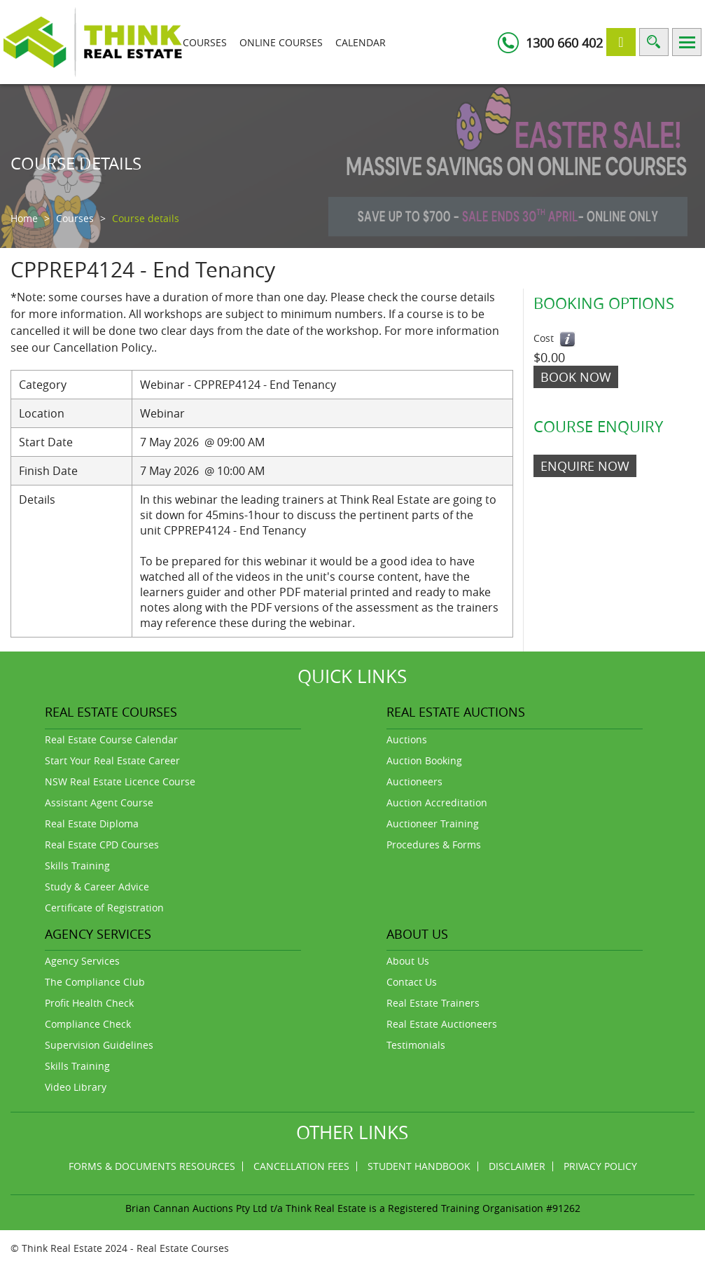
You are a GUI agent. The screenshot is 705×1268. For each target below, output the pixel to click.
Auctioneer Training (432, 823)
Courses (205, 42)
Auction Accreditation (436, 802)
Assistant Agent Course (99, 802)
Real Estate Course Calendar (111, 739)
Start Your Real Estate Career (112, 760)
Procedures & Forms (433, 844)
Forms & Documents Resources (152, 1166)
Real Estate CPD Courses (102, 844)
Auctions (406, 739)
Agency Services (82, 960)
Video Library (75, 1087)
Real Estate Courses (183, 1248)
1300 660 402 (564, 42)
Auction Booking (424, 760)
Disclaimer (517, 1166)
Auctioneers (414, 781)
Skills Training (77, 865)
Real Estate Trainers (433, 1002)
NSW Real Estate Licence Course (120, 781)
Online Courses (281, 42)
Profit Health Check (89, 1002)
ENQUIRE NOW (584, 465)
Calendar (360, 42)
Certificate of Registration (104, 907)
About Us (407, 960)
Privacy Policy (600, 1166)
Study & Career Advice (97, 886)
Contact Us (411, 981)
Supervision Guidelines (99, 1045)
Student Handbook (419, 1166)
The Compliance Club (95, 981)
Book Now (575, 376)
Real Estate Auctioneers (441, 1024)
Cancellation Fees (301, 1166)
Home (24, 218)
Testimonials (415, 1045)
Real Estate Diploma (92, 823)
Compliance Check (88, 1024)
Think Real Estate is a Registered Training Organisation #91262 (433, 1208)
